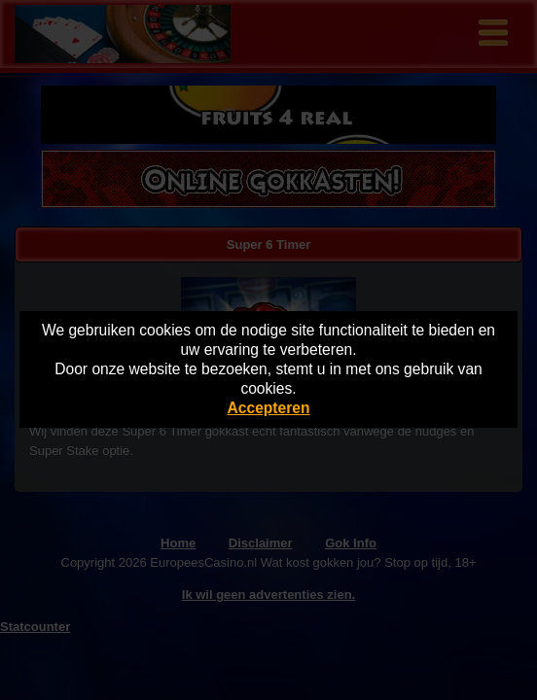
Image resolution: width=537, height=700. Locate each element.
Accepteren (269, 408)
